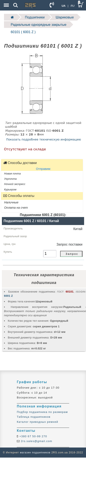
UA (64, 5)
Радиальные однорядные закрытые (38, 24)
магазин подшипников (35, 452)
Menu (6, 3)
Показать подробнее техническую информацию (43, 139)
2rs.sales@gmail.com (36, 441)
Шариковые (65, 17)
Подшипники (35, 17)
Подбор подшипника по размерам (42, 412)
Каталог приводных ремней (37, 421)
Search (15, 5)
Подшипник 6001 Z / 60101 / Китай (31, 221)
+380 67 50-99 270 (32, 436)
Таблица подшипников (33, 416)
